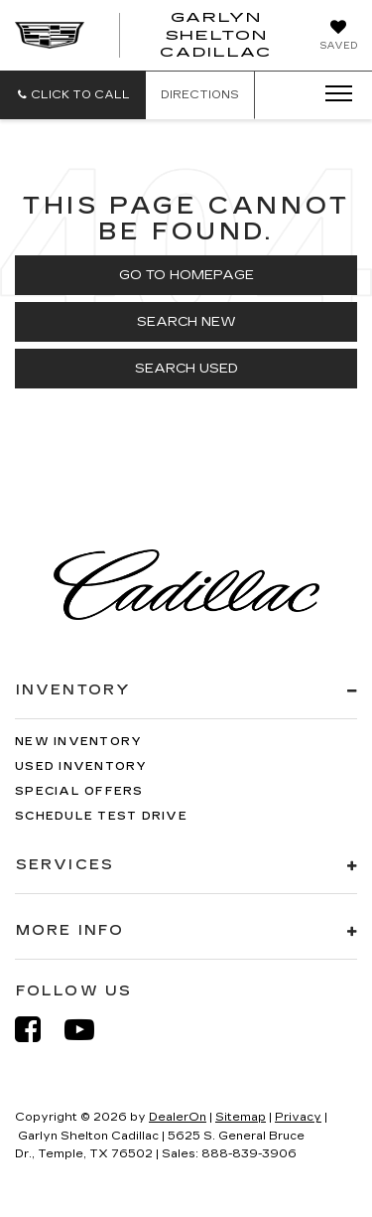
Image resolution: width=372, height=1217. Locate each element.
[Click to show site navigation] (332, 94)
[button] (73, 95)
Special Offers (79, 791)
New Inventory (78, 741)
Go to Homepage (186, 275)
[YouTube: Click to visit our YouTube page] (89, 1029)
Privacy (298, 1117)
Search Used (186, 369)
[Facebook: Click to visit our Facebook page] (38, 1029)
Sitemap (240, 1117)
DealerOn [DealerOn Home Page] (177, 1117)
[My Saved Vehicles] (338, 37)
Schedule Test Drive (101, 816)
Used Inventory (81, 766)
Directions (200, 94)
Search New (186, 322)
